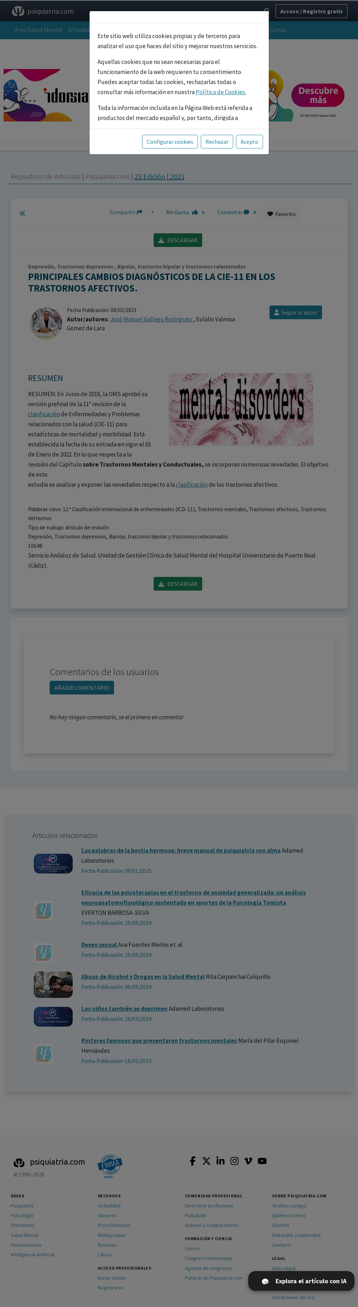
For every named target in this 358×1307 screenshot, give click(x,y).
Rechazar (216, 141)
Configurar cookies (170, 141)
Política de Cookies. (221, 92)
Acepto (249, 141)
